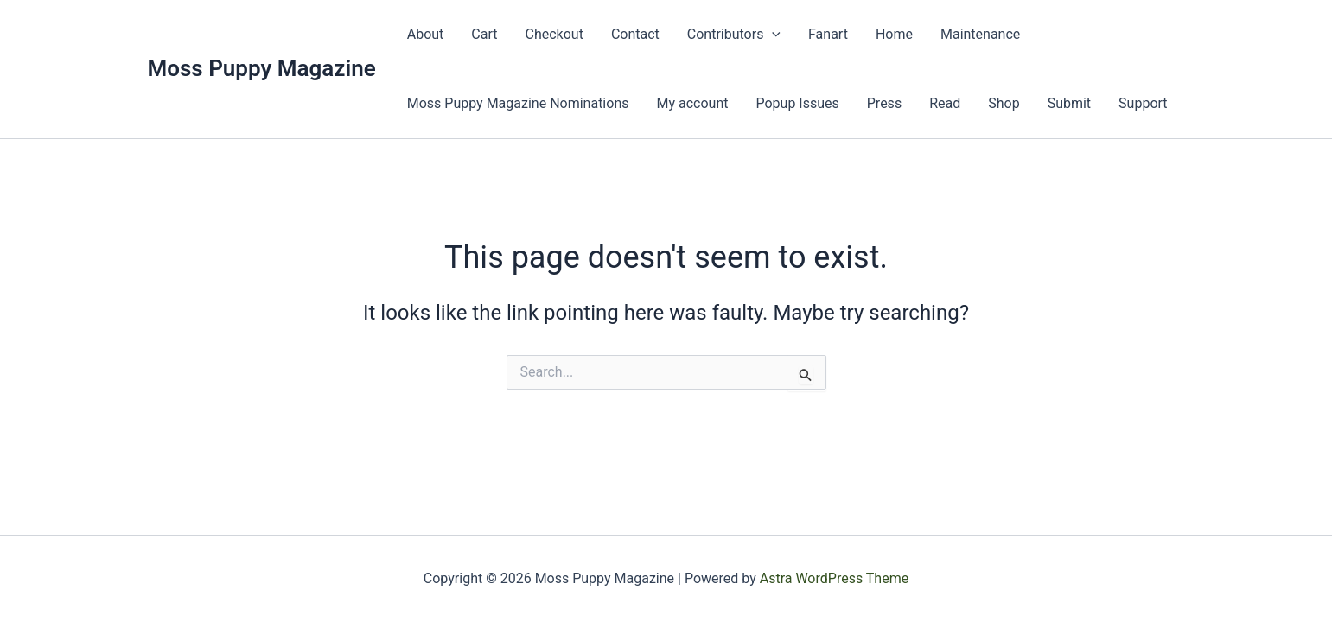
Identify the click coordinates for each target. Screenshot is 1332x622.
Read (944, 103)
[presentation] (772, 34)
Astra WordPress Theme (834, 578)
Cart (484, 34)
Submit (1069, 103)
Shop (1003, 103)
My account (692, 103)
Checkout (554, 34)
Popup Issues (796, 103)
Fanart (828, 34)
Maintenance (980, 34)
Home (894, 34)
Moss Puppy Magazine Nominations (518, 103)
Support (1142, 103)
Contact (635, 34)
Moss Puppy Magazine (262, 68)
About (425, 34)
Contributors (734, 34)
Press (884, 103)
